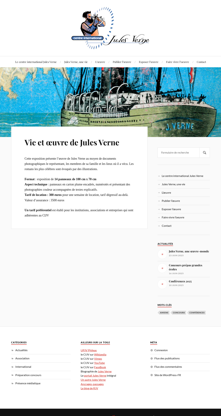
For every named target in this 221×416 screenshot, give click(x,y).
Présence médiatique (27, 383)
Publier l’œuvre (122, 62)
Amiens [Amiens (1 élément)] (164, 312)
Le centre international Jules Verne (36, 62)
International (23, 366)
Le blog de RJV (89, 388)
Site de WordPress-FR (167, 375)
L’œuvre (100, 62)
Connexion (161, 350)
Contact (201, 62)
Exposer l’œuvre (148, 62)
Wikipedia (100, 354)
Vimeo (98, 358)
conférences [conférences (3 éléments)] (197, 312)
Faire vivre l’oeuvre (177, 62)
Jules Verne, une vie (76, 62)
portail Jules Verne (95, 375)
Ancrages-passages (92, 384)
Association (22, 358)
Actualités (21, 350)
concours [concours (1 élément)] (179, 312)
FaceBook (100, 367)
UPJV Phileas (89, 350)
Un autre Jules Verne (93, 379)
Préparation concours (28, 375)
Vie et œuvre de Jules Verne (72, 142)
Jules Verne (105, 371)
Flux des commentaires (168, 366)
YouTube (99, 362)
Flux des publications (167, 358)
